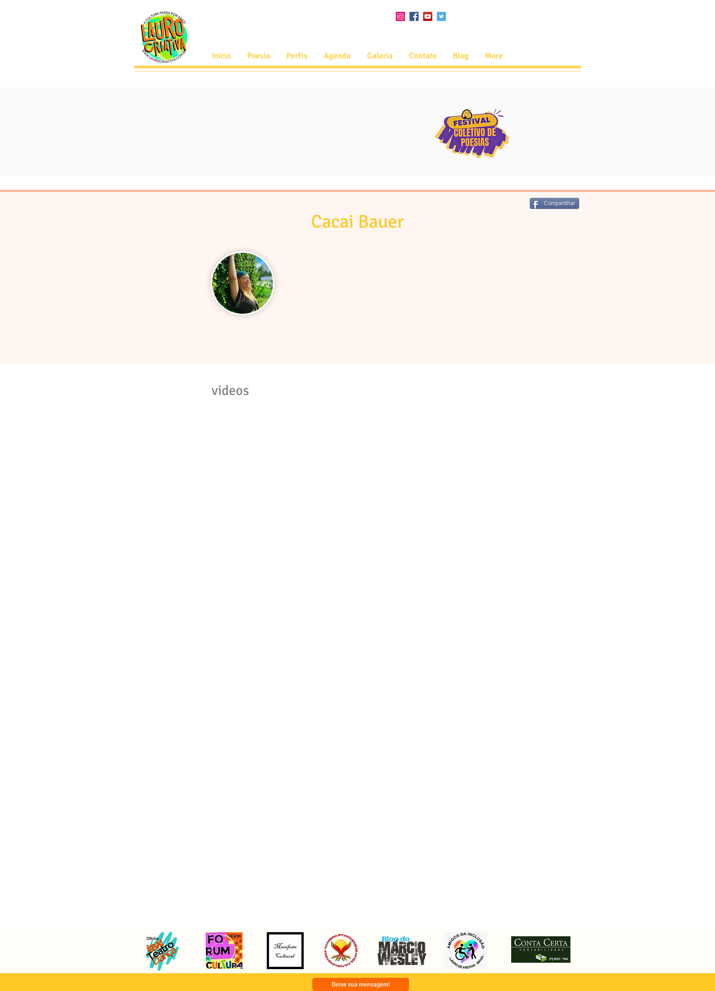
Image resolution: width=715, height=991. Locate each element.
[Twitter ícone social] (441, 16)
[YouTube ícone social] (427, 16)
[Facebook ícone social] (414, 16)
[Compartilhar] (554, 203)
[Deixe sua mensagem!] (360, 984)
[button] (337, 56)
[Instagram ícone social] (400, 16)
